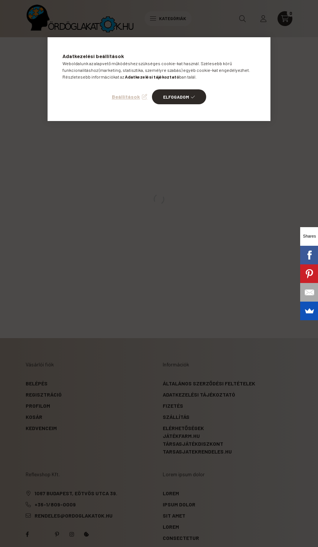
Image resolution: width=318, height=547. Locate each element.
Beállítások (126, 96)
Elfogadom (176, 96)
